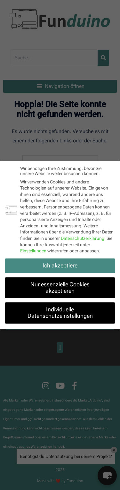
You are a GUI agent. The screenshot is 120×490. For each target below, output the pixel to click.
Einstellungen (33, 250)
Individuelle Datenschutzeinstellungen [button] (60, 312)
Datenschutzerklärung (82, 237)
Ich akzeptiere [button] (60, 265)
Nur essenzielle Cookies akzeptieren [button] (60, 287)
